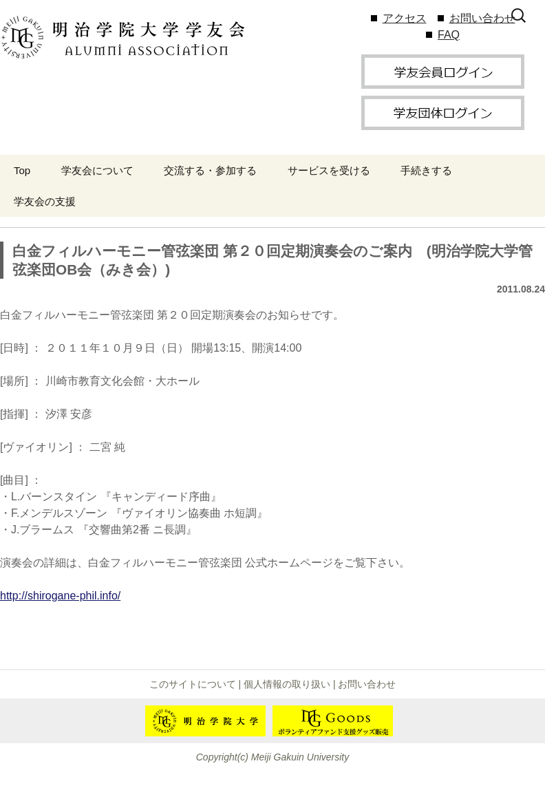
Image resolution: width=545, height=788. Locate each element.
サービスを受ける (329, 170)
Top (22, 170)
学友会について (97, 170)
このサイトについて (192, 684)
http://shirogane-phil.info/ (60, 595)
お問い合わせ (482, 18)
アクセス (405, 18)
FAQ (449, 35)
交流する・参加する (210, 170)
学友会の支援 (45, 201)
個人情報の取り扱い (287, 684)
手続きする (426, 170)
